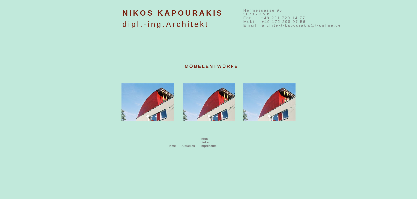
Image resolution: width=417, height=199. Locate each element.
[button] (147, 116)
